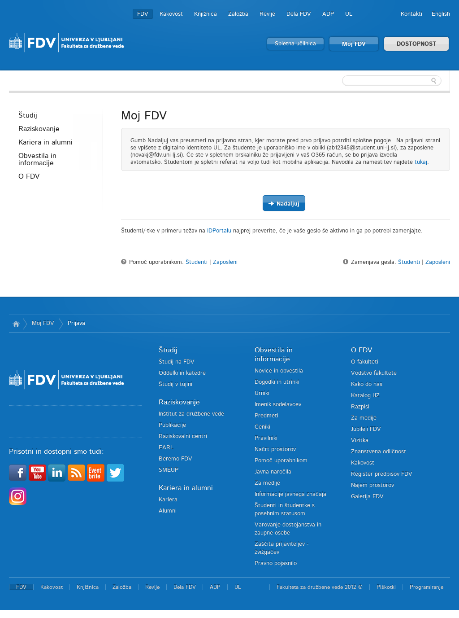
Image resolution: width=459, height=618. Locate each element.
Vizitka (359, 440)
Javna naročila (273, 472)
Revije (267, 14)
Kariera (168, 500)
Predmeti (266, 416)
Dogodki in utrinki (277, 382)
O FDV (28, 176)
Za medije (267, 483)
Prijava (76, 323)
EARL (166, 448)
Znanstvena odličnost (378, 452)
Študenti (197, 262)
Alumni (168, 511)
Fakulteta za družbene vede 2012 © (320, 587)
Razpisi (360, 407)
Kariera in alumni (45, 142)
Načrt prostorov (275, 449)
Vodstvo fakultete (374, 373)
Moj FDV (354, 44)
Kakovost (171, 14)
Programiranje (426, 587)
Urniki (262, 393)
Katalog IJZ (365, 396)
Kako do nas (366, 384)
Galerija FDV (367, 497)
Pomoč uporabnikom (281, 461)
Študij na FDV (177, 362)
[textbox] (392, 80)
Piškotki (386, 587)
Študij (27, 115)
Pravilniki (266, 438)
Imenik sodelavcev (278, 405)
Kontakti (411, 14)
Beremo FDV (175, 459)
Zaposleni (225, 262)
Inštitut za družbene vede (191, 414)
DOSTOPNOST (416, 44)
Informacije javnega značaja (290, 494)
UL (348, 14)
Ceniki (262, 427)
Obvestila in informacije (37, 159)
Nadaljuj (283, 203)
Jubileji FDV (366, 429)
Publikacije (172, 425)
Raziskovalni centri (183, 436)
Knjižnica (205, 14)
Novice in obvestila (279, 371)
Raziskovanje (39, 128)
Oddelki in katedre (182, 373)
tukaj (421, 162)
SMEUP (168, 470)
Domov (16, 323)
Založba (238, 14)
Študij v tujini (175, 384)
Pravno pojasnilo (276, 563)
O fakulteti (364, 362)
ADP (328, 14)
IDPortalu (219, 231)
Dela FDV (298, 14)
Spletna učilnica (295, 44)
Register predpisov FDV (381, 474)
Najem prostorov (372, 485)
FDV (142, 14)
